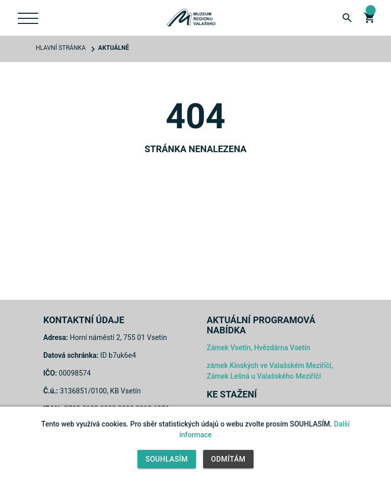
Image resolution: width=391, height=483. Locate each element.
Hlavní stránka (61, 47)
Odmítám (228, 459)
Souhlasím (167, 459)
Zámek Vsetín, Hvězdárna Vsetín (258, 348)
